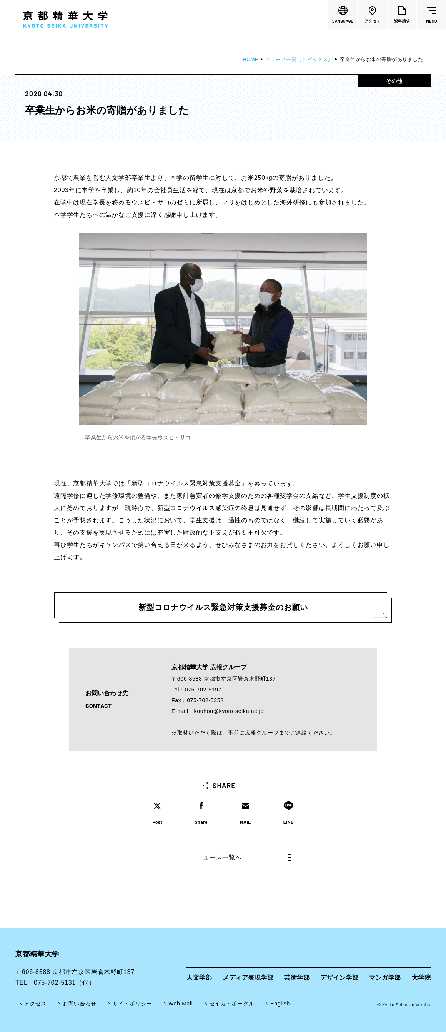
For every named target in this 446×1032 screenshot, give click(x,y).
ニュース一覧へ (244, 857)
